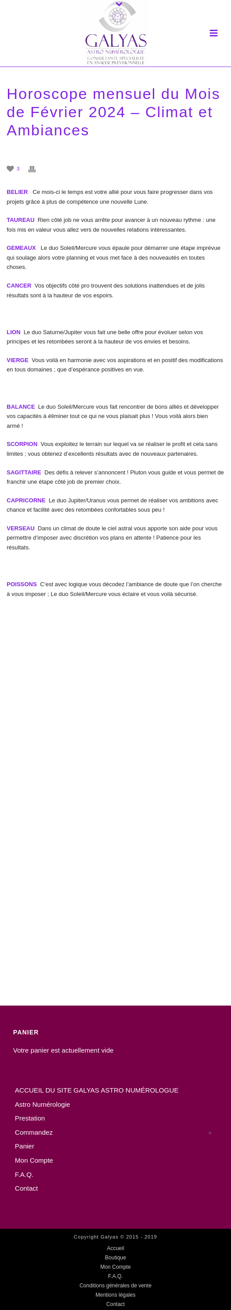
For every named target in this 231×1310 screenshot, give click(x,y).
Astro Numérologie (42, 1104)
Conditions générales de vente (115, 1285)
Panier (24, 1146)
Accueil (115, 1248)
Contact (26, 1188)
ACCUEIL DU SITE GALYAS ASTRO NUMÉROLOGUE (97, 1090)
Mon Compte (34, 1160)
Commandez (34, 1132)
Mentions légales (115, 1295)
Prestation (30, 1118)
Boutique (115, 1258)
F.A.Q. (24, 1174)
